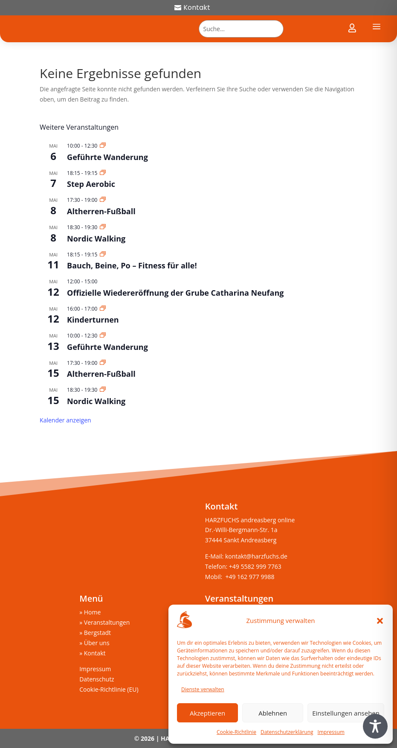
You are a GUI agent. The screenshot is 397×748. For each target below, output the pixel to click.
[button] (380, 621)
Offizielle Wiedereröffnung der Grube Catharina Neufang (175, 293)
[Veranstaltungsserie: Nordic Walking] (103, 227)
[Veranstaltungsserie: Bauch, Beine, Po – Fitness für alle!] (103, 254)
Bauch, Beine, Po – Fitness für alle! (132, 265)
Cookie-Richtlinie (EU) (108, 689)
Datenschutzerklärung (287, 732)
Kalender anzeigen (65, 420)
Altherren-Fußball (101, 211)
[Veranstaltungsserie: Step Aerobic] (103, 173)
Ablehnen (272, 713)
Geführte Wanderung (107, 157)
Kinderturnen (93, 319)
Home (92, 612)
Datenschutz (96, 679)
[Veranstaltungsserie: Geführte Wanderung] (103, 145)
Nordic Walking (96, 238)
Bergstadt (97, 633)
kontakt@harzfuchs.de (257, 556)
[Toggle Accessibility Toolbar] (375, 726)
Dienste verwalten (202, 689)
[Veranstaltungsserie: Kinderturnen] (103, 308)
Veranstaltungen (107, 622)
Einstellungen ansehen (346, 713)
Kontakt (196, 7)
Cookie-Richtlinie (236, 732)
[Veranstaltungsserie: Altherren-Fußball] (103, 200)
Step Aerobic (91, 184)
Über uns (97, 643)
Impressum (331, 732)
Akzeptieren (207, 713)
